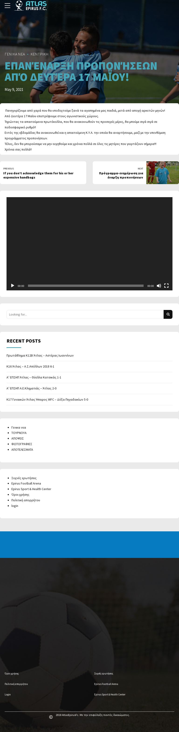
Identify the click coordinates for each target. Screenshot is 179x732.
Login (8, 694)
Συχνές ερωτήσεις (24, 478)
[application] (89, 244)
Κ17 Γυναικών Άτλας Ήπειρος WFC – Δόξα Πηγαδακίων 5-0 (47, 399)
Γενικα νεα (18, 427)
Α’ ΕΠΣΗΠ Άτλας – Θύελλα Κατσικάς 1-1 (34, 377)
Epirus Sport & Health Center (31, 489)
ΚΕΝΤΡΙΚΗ (39, 54)
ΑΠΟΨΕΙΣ (17, 438)
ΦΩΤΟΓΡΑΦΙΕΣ (21, 444)
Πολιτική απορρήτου (25, 500)
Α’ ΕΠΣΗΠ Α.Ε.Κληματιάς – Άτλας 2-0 (31, 388)
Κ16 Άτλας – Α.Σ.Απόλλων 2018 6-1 (30, 366)
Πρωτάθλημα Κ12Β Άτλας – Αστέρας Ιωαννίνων (40, 355)
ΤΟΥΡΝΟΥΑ (19, 433)
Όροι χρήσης (20, 494)
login (14, 506)
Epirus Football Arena (26, 483)
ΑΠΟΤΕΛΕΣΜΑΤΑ (22, 449)
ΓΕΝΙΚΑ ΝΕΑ (15, 54)
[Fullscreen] (166, 285)
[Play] (12, 285)
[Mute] (159, 285)
